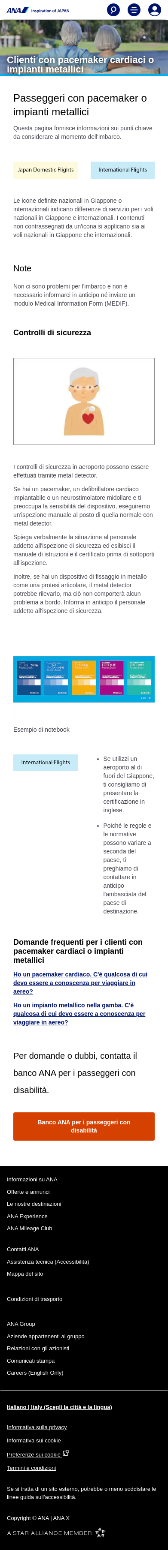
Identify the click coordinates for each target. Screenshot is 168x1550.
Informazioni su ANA (32, 1179)
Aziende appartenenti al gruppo (46, 1336)
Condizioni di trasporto (34, 1299)
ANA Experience (27, 1216)
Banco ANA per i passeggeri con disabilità (83, 1126)
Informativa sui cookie (34, 1440)
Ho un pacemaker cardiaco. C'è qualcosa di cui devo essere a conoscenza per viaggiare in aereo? (80, 983)
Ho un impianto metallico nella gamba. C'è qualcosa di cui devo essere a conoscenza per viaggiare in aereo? (79, 1014)
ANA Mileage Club (29, 1228)
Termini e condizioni (31, 1468)
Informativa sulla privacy (37, 1427)
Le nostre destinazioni (34, 1204)
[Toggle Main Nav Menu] (134, 9)
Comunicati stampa (31, 1361)
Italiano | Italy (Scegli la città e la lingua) (59, 1407)
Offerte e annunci (28, 1192)
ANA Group (21, 1324)
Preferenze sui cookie (38, 1454)
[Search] (113, 9)
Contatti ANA (23, 1249)
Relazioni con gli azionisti (38, 1348)
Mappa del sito (25, 1274)
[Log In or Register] (154, 9)
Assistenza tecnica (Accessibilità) (48, 1262)
